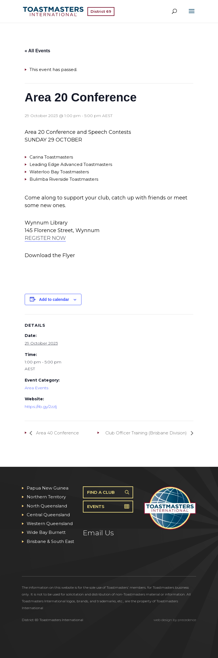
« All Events (37, 50)
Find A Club (101, 492)
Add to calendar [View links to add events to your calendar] (54, 299)
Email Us (98, 532)
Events (95, 506)
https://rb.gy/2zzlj (41, 406)
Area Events (36, 387)
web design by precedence (175, 620)
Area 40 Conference (57, 433)
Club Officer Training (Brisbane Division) (146, 433)
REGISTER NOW (45, 238)
